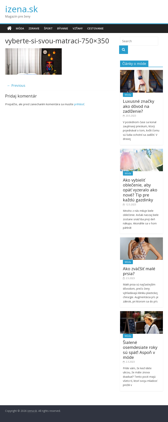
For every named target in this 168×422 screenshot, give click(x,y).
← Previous (16, 85)
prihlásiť (79, 104)
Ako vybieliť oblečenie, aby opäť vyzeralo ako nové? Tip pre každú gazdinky (140, 190)
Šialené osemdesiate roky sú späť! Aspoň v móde (140, 349)
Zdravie (34, 28)
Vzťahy (78, 28)
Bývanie (62, 28)
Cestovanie (95, 28)
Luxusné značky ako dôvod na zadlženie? (138, 106)
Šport (48, 28)
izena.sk (21, 9)
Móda (20, 28)
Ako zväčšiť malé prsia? (139, 271)
